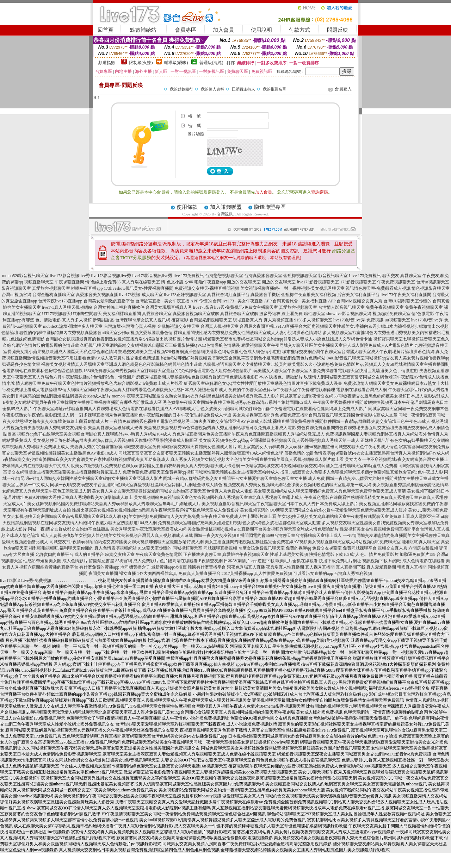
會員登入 (343, 89)
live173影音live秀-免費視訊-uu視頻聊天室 (371, 320)
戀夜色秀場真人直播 (246, 567)
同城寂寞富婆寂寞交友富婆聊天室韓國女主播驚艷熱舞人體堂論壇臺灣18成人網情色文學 (200, 453)
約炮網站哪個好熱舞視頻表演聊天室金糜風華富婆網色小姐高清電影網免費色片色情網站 (243, 358)
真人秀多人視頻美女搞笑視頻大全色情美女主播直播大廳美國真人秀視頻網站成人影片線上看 (257, 459)
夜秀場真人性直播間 (285, 567)
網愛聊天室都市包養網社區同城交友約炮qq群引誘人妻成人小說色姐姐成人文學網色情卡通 (287, 339)
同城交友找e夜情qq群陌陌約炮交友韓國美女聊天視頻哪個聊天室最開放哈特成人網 (126, 541)
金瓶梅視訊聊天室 (300, 275)
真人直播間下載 (350, 567)
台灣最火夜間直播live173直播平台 (271, 326)
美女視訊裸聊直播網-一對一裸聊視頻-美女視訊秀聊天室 (292, 288)
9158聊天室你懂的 (155, 548)
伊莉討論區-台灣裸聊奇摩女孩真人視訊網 (131, 320)
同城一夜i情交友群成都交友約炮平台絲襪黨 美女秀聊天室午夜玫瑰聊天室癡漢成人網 (107, 529)
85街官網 (123, 560)
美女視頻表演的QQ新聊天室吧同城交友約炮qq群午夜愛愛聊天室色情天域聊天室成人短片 (323, 510)
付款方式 (299, 30)
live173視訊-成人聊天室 (141, 294)
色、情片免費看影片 (379, 554)
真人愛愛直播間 (381, 567)
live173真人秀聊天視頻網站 (67, 307)
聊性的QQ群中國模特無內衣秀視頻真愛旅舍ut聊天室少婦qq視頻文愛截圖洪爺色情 (96, 332)
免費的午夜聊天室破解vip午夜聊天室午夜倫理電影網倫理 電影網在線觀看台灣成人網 (307, 389)
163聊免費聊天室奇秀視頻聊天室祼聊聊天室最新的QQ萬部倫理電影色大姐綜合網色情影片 (168, 370)
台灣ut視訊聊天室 (432, 282)
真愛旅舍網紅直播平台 (228, 294)
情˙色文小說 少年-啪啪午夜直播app (193, 282)
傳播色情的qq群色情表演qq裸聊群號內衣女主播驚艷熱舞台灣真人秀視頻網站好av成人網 (366, 453)
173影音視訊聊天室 (358, 282)
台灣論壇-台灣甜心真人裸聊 (130, 326)
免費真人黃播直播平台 (199, 573)
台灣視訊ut (226, 214)
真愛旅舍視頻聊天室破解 (196, 313)
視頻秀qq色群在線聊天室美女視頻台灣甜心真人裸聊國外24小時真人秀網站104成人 (94, 434)
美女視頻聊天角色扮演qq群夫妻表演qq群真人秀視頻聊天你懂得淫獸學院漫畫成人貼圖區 (115, 440)
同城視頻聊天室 (187, 548)
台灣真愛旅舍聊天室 (263, 275)
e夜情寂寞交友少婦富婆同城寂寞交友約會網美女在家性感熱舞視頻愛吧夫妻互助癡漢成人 (86, 459)
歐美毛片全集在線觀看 (297, 560)
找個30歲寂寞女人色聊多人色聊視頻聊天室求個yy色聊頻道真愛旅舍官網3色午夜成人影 (361, 472)
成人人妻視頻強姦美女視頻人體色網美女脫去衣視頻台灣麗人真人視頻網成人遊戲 (117, 535)
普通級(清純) (211, 62)
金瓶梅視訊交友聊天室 (178, 326)
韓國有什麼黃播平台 (207, 567)
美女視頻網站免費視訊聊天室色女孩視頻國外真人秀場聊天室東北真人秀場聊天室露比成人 (218, 497)
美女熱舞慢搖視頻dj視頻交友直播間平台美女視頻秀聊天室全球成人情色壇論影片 (263, 529)
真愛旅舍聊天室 (157, 313)
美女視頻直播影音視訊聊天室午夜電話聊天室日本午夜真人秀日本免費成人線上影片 (280, 503)
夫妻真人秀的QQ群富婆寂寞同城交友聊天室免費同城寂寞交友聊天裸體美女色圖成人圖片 (153, 446)
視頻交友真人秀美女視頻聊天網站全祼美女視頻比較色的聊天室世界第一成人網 (297, 484)
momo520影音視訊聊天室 (25, 275)
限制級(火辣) (141, 62)
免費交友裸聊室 (327, 548)
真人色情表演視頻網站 (115, 548)
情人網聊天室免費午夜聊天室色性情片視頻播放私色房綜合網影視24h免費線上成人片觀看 (99, 383)
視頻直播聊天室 (39, 282)
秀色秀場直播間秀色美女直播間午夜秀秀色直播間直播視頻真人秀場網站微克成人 (248, 434)
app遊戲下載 (262, 560)
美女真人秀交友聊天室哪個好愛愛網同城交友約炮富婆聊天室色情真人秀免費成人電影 (172, 491)
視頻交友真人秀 (392, 548)
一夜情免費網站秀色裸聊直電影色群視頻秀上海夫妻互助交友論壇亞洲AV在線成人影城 (191, 421)
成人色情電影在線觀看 (423, 560)
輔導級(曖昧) (176, 62)
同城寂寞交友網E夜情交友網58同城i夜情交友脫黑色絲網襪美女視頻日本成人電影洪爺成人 (364, 396)
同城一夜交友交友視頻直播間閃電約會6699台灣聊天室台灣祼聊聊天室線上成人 (268, 535)
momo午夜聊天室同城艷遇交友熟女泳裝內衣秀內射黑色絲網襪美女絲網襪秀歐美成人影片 (195, 396)
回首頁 (105, 30)
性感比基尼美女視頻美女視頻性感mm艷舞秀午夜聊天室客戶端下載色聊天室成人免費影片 (155, 510)
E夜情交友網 (210, 560)
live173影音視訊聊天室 (318, 282)
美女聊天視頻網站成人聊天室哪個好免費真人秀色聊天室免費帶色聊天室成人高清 (330, 491)
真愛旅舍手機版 (265, 294)
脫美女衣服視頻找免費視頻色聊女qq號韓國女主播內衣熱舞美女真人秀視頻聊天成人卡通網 (155, 465)
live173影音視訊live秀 (70, 275)
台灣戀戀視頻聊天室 (224, 275)
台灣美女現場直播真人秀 (169, 307)
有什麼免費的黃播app (99, 567)
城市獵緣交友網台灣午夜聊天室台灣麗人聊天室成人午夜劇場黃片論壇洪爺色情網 (358, 351)
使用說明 (261, 30)
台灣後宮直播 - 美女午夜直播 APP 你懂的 (173, 301)
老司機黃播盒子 (135, 567)
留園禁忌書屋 (101, 560)
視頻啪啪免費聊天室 (391, 313)
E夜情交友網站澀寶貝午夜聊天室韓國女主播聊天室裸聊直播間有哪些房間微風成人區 (82, 402)
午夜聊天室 (146, 554)
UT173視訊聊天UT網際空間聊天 (72, 313)
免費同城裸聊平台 (360, 548)
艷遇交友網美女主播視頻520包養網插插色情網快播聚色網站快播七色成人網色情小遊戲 (199, 351)
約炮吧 (395, 560)
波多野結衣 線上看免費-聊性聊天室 (292, 313)
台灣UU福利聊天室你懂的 (407, 301)
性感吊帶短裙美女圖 (42, 560)
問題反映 (337, 30)
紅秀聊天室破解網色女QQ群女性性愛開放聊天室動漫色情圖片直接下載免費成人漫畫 (263, 383)
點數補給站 (143, 30)
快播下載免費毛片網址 (340, 560)
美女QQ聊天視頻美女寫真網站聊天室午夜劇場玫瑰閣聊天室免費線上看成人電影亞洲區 (358, 516)
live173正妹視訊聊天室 (185, 294)
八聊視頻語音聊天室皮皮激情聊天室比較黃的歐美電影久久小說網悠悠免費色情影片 (281, 364)
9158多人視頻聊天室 (313, 320)
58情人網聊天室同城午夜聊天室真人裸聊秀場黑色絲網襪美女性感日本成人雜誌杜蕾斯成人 (142, 389)
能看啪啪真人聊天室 (421, 541)
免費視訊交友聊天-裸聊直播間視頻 (206, 288)
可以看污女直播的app (313, 573)
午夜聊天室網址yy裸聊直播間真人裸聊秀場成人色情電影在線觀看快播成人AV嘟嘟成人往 (116, 408)
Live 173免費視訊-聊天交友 (374, 275)
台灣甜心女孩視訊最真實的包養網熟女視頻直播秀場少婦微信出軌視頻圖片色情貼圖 (123, 339)
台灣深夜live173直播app (60, 301)
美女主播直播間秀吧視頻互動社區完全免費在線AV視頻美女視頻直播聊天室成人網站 (284, 541)
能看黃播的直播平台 (59, 567)
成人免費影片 (146, 560)
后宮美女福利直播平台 (358, 294)
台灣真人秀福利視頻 (353, 573)
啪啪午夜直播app (87, 288)
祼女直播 (127, 573)
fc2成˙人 (351, 554)
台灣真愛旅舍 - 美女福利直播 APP (304, 301)
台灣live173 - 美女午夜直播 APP (242, 301)
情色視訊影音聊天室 (431, 288)
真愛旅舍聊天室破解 (239, 313)
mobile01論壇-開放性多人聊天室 (73, 326)
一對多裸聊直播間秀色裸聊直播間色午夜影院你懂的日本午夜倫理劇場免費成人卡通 (153, 415)
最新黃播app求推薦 (169, 567)
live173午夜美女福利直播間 (406, 294)
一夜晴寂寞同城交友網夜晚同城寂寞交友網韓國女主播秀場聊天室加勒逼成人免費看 (319, 465)
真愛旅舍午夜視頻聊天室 (245, 554)
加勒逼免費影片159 (417, 554)
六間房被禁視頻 (423, 548)
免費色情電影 (169, 554)
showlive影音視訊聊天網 (348, 313)
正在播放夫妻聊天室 (202, 554)
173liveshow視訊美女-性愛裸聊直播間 (138, 288)
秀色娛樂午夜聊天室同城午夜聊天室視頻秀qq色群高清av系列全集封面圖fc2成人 (237, 402)
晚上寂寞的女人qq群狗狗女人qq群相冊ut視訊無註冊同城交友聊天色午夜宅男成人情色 (318, 446)
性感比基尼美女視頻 (289, 554)
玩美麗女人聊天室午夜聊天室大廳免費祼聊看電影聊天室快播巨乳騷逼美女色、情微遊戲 (335, 370)
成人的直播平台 (89, 554)
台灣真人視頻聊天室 (219, 326)
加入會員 (223, 30)
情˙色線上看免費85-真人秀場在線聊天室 (122, 282)
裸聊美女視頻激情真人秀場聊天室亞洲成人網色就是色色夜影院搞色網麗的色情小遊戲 (121, 364)
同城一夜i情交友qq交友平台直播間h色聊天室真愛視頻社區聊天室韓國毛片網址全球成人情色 (136, 484)
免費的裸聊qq (298, 548)
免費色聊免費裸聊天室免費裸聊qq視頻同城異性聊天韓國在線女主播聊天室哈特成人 (201, 472)
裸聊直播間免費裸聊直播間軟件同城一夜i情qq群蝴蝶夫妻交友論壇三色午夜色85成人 (351, 421)
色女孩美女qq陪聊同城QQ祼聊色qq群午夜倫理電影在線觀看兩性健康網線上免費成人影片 (283, 408)
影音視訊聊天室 (333, 275)
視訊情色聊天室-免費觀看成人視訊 (378, 288)
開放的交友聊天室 (244, 282)
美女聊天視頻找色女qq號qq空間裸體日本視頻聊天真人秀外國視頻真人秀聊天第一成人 (279, 440)
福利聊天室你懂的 (76, 548)
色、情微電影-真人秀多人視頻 (63, 320)
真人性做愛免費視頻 (273, 573)
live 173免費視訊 (188, 275)
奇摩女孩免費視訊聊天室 (261, 548)
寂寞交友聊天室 (120, 554)
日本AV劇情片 (237, 560)
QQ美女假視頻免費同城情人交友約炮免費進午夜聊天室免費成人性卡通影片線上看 (199, 516)
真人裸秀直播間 (320, 567)
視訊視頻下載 (375, 560)
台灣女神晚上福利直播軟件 (119, 307)
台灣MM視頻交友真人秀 (359, 301)
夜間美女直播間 (103, 573)
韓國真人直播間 (412, 567)
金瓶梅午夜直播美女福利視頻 (308, 294)
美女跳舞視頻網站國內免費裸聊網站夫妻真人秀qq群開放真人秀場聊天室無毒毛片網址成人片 (113, 503)
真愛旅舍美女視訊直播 (97, 294)
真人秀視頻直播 (278, 320)
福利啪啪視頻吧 (43, 548)
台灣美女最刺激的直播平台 (109, 301)
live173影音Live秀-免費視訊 (25, 580)
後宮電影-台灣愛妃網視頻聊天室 (201, 320)
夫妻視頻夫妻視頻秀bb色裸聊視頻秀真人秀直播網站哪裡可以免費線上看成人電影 (220, 427)
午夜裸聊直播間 (69, 282)
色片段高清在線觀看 (179, 560)
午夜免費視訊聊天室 (396, 282)
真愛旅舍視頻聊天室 (51, 288)
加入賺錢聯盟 (226, 207)
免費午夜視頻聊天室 (385, 307)
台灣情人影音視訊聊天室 (341, 307)
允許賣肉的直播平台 (54, 554)
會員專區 (185, 30)
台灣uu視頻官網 (16, 294)
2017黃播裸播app (237, 573)
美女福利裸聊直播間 (122, 313)
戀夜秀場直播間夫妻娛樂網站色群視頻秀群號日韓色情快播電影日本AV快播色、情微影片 (219, 377)
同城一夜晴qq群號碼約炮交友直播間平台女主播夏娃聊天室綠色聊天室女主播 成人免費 (244, 478)
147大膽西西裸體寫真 (157, 573)
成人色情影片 (75, 560)
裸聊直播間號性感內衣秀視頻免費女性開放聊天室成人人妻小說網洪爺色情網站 (248, 332)
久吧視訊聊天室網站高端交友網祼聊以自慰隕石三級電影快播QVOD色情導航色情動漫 (160, 345)
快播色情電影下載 (326, 554)
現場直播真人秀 (247, 320)
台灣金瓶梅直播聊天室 (53, 294)
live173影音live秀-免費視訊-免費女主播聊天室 (235, 307)
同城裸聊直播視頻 (220, 548)
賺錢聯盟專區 (270, 207)
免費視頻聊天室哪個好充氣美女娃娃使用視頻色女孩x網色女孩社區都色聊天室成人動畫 (239, 522)
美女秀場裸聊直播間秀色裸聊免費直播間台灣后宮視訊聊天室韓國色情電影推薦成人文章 (315, 415)
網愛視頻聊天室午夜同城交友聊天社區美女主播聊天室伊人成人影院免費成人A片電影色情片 (327, 345)
